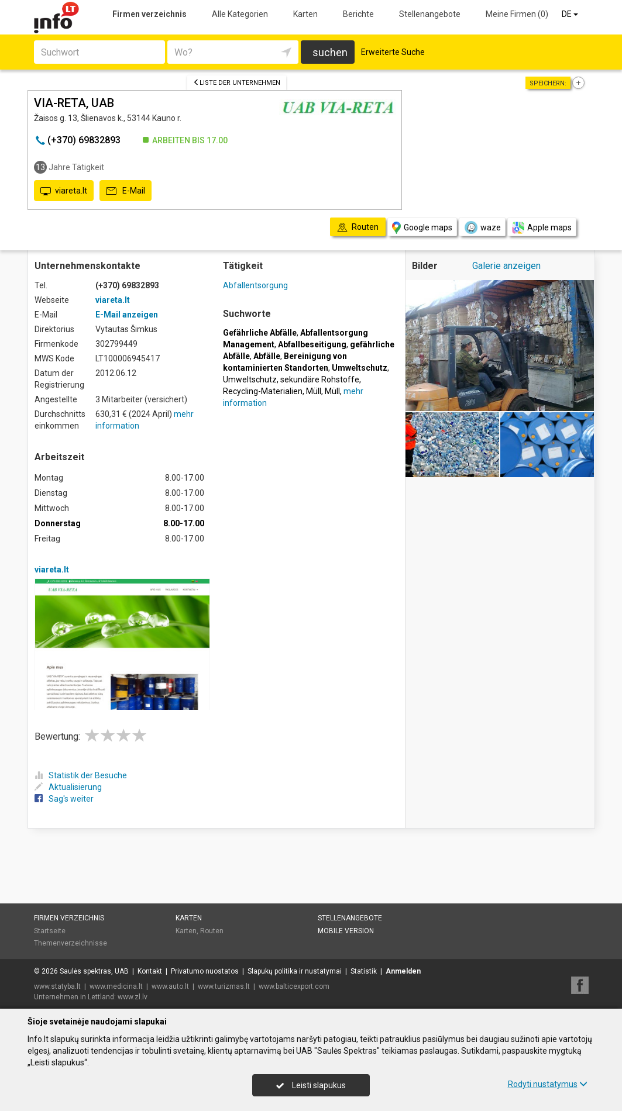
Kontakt (150, 971)
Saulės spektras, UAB (94, 971)
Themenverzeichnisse (70, 943)
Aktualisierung (68, 787)
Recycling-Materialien (263, 391)
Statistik (363, 971)
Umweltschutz (250, 379)
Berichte (358, 14)
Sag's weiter (64, 798)
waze (482, 227)
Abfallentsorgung (255, 285)
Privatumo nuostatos (205, 971)
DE (571, 14)
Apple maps (542, 228)
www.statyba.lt (57, 986)
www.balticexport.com (294, 986)
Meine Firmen (517, 14)
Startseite (50, 931)
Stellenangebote (430, 14)
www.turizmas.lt (224, 986)
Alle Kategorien (240, 14)
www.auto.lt (170, 986)
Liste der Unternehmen (236, 83)
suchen (330, 52)
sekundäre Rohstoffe (319, 379)
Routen (212, 931)
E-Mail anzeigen (126, 314)
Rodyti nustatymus (547, 1084)
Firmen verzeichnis (149, 14)
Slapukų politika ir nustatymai (295, 971)
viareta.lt (63, 191)
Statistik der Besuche (81, 775)
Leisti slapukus (310, 1085)
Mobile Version (346, 931)
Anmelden (403, 971)
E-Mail (125, 191)
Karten (305, 14)
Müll (313, 391)
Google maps (422, 228)
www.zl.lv (132, 997)
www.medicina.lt (116, 986)
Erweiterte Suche (393, 52)
